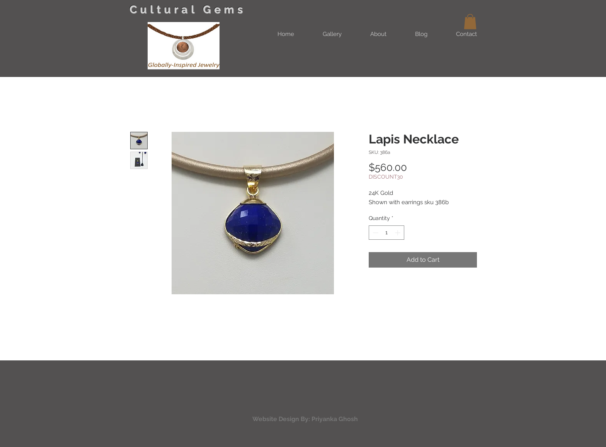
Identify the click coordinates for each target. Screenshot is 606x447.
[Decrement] (375, 232)
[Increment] (398, 232)
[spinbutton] (386, 232)
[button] (470, 21)
